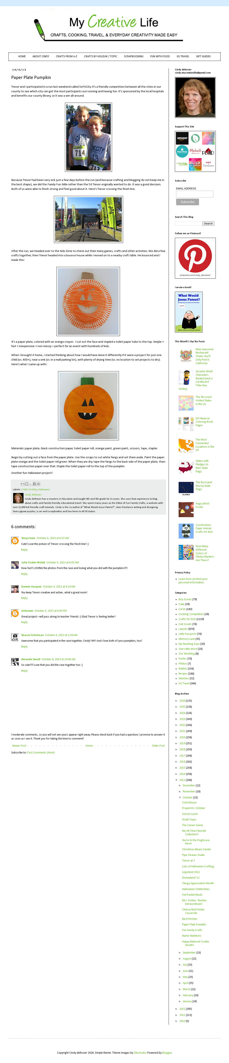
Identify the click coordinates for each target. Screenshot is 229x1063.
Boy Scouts (185, 599)
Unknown (27, 610)
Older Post (158, 745)
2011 (182, 1015)
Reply (24, 549)
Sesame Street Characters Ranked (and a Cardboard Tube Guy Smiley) (196, 380)
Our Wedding (187, 653)
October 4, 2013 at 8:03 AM (62, 562)
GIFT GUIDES (203, 56)
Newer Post (19, 745)
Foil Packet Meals (192, 894)
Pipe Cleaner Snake (193, 855)
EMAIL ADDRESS (186, 188)
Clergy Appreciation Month (198, 883)
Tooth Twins (189, 819)
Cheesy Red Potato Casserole (193, 911)
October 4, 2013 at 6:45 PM (51, 610)
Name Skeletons (191, 935)
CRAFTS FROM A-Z (66, 56)
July (185, 964)
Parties (183, 658)
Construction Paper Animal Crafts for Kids (204, 529)
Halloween (44, 489)
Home (89, 745)
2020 (182, 737)
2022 (182, 725)
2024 (182, 713)
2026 (182, 700)
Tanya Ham (28, 538)
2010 (182, 1021)
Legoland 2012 (191, 872)
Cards (182, 609)
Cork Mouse (189, 802)
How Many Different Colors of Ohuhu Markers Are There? (205, 553)
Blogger (167, 1052)
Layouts (183, 629)
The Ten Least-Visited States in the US (204, 401)
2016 (182, 761)
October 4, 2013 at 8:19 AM (59, 586)
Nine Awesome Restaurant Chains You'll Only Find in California (205, 356)
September (189, 952)
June (186, 971)
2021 (182, 731)
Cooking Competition (191, 614)
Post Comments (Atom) (41, 752)
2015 (182, 767)
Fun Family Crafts (192, 930)
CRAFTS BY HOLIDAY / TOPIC (100, 56)
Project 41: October (193, 808)
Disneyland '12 (190, 877)
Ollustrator (140, 1052)
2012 (182, 1009)
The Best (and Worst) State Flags (204, 486)
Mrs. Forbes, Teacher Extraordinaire (194, 902)
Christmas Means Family (196, 849)
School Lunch (190, 814)
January (187, 1001)
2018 (182, 749)
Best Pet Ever (189, 919)
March (187, 989)
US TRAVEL (183, 56)
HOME (22, 56)
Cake (181, 604)
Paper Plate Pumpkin (194, 924)
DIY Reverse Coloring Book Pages (204, 422)
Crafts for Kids (29, 489)
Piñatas (183, 663)
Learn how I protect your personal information (193, 581)
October (188, 797)
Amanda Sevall (30, 659)
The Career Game (192, 825)
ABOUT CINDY (40, 56)
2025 (182, 706)
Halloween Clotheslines (196, 889)
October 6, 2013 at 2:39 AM (61, 635)
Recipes (183, 673)
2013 (182, 780)
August (187, 958)
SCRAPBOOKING (133, 56)
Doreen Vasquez (31, 586)
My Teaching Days (189, 644)
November (189, 791)
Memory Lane (187, 639)
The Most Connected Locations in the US (205, 445)
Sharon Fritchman (32, 635)
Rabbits (183, 668)
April (186, 983)
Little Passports (188, 634)
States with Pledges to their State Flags (202, 466)
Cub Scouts (185, 624)
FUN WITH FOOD (160, 56)
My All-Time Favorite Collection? (194, 832)
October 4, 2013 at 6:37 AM (53, 538)
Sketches (184, 678)
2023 (182, 719)
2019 (182, 743)
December (189, 785)
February (188, 995)
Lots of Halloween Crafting (198, 866)
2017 (182, 755)
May (185, 977)
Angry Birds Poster (203, 505)
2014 (182, 774)
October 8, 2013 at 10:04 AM (58, 659)
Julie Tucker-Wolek (33, 562)
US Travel (184, 683)
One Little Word (188, 649)
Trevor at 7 (188, 860)
